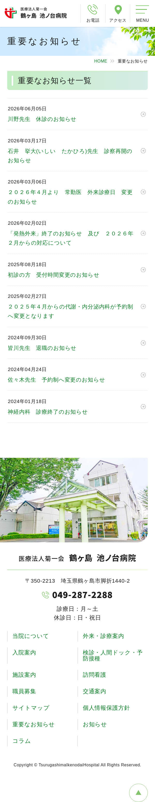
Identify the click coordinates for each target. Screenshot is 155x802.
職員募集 (24, 691)
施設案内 (24, 675)
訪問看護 (95, 675)
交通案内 (95, 691)
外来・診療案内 (103, 636)
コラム (21, 741)
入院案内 (24, 652)
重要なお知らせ (33, 724)
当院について (30, 636)
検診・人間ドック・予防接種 (113, 655)
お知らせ (95, 724)
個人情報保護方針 (106, 708)
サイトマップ (30, 708)
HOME (100, 61)
